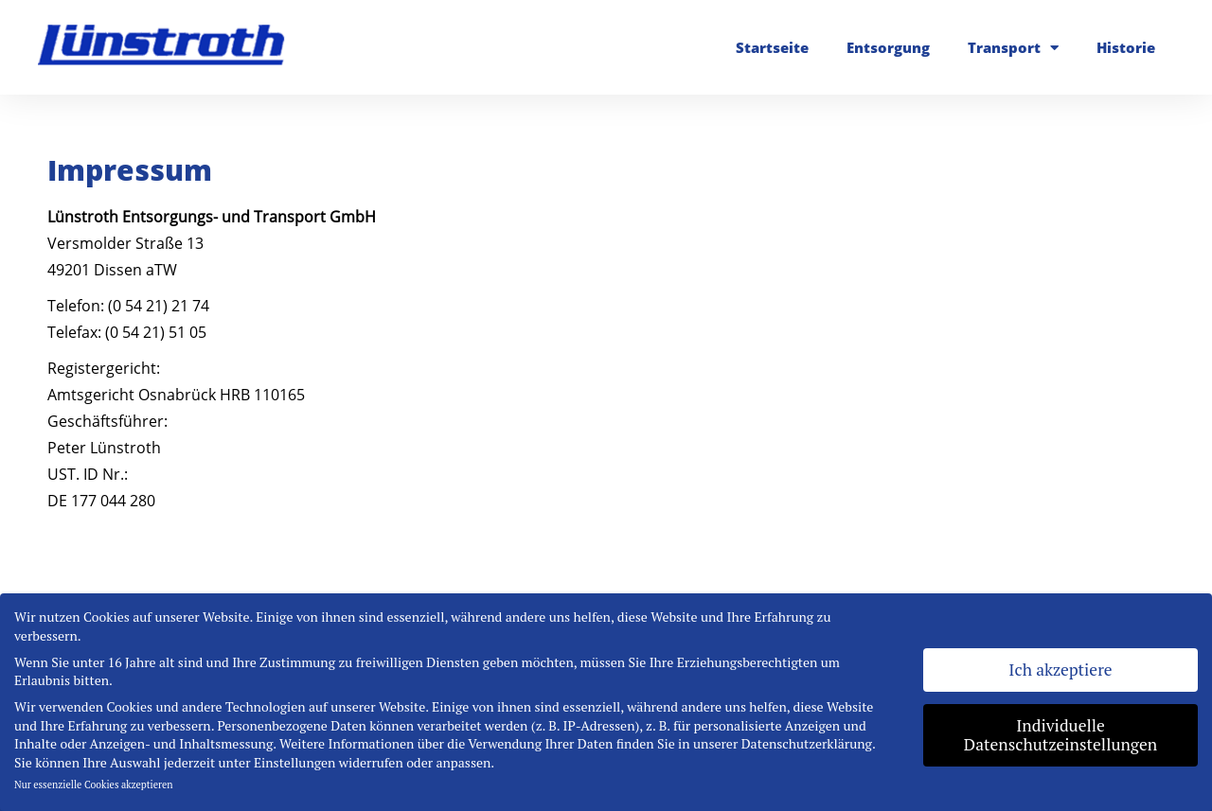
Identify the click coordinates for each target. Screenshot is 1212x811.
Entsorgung (888, 47)
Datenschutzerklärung (806, 743)
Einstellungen (294, 762)
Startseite (772, 47)
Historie (1125, 47)
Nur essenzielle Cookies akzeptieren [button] (93, 784)
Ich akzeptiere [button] (1060, 669)
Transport (1013, 47)
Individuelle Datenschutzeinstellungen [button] (1061, 734)
